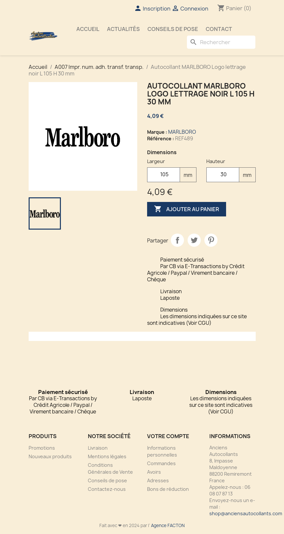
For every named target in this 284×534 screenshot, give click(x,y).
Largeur (156, 161)
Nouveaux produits (50, 456)
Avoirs (154, 472)
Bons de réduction (168, 489)
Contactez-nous (107, 489)
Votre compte (168, 436)
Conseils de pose (172, 29)
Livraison (98, 448)
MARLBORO (182, 131)
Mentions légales (107, 456)
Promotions (42, 448)
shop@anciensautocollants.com (245, 513)
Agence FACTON (168, 525)
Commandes (161, 463)
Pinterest (211, 240)
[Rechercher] (221, 42)
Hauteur (215, 161)
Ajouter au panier (186, 209)
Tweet (194, 240)
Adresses (158, 480)
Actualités (123, 29)
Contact (219, 29)
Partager (177, 240)
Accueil (87, 29)
